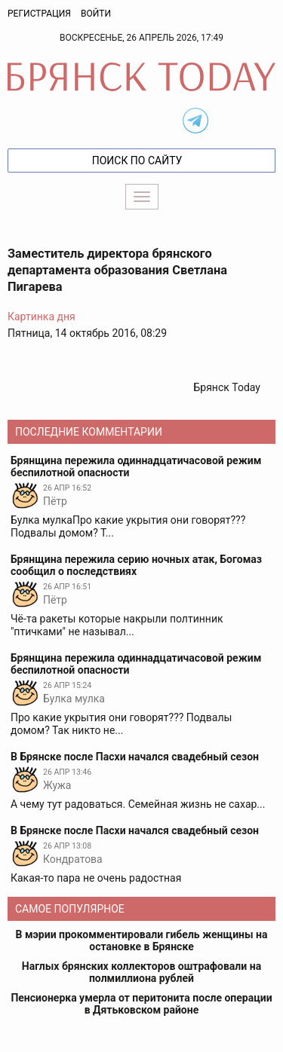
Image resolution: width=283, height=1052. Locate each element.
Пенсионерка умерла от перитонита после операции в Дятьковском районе (141, 1004)
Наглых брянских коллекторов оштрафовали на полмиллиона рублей (141, 972)
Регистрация (39, 13)
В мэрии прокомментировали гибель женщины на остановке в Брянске (142, 940)
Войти (96, 13)
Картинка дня (41, 316)
